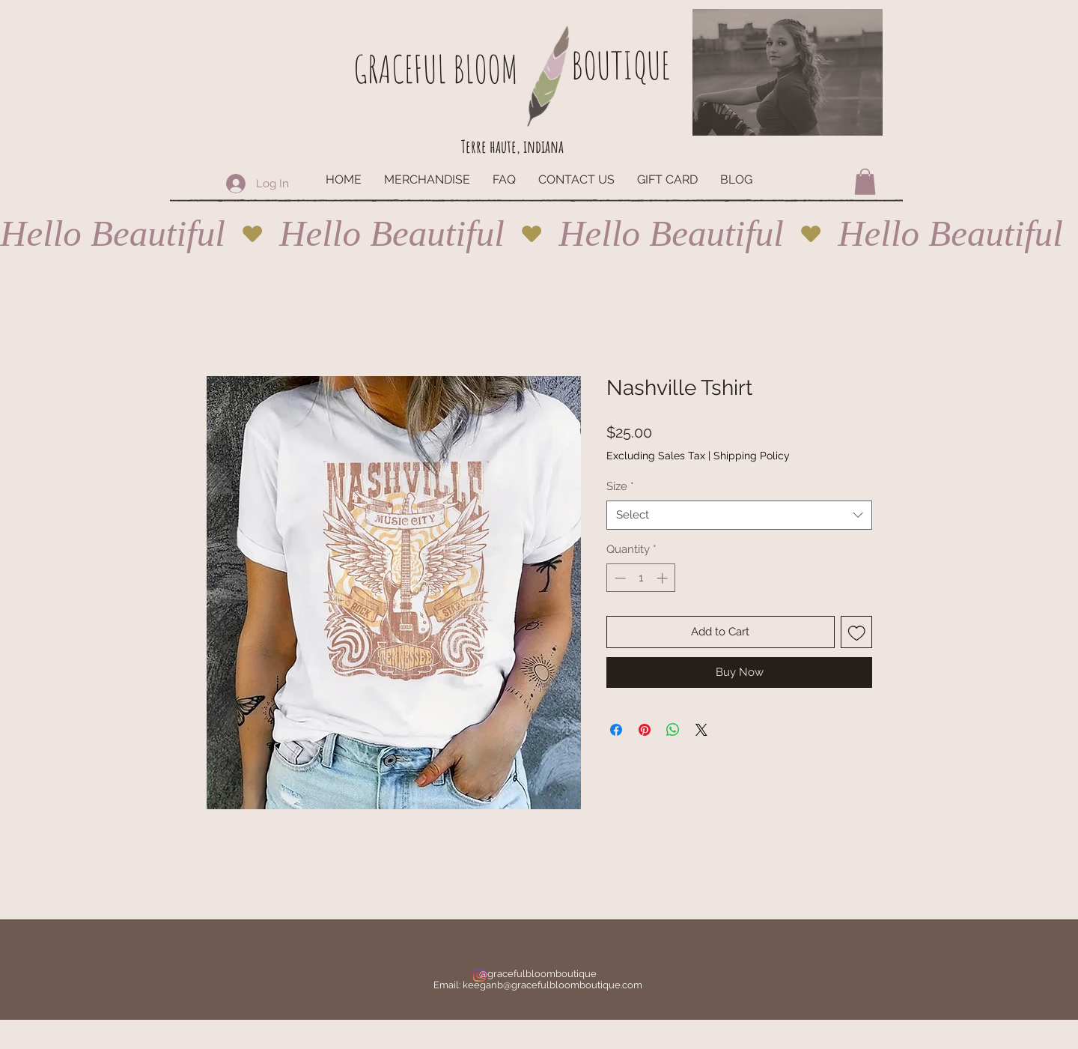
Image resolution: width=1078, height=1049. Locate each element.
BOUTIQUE (620, 64)
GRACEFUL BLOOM (435, 68)
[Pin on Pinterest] (645, 730)
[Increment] (664, 578)
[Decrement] (619, 578)
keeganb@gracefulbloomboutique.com (552, 985)
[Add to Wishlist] (857, 632)
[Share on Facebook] (616, 730)
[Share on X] (701, 730)
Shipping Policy (751, 456)
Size (620, 486)
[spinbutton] (641, 578)
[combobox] (739, 515)
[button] (865, 182)
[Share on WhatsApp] (673, 730)
